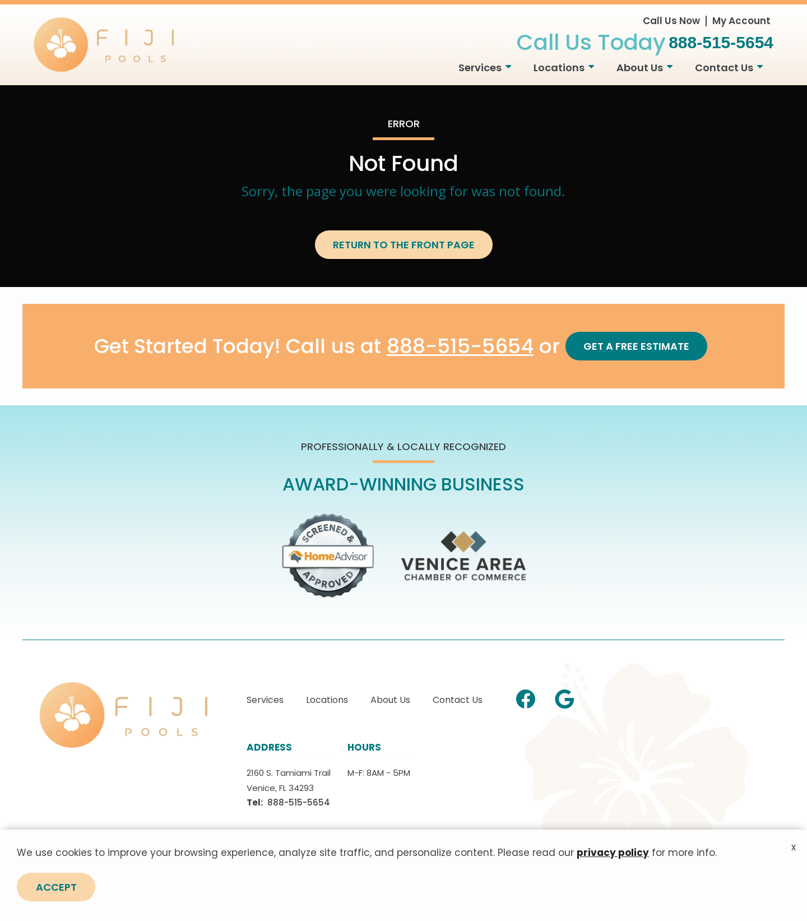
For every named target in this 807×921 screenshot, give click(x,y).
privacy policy (613, 869)
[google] (564, 697)
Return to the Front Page (404, 245)
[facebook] (525, 697)
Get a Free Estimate (636, 346)
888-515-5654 (460, 346)
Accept (56, 904)
